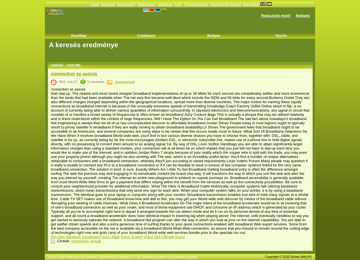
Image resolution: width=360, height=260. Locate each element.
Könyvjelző (250, 4)
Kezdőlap (78, 36)
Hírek (61, 256)
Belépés (303, 15)
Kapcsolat (107, 4)
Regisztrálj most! (276, 15)
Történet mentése (196, 4)
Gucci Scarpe (132, 237)
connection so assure (74, 73)
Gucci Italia (111, 237)
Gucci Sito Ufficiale (159, 237)
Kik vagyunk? (126, 4)
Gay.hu (281, 36)
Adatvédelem (147, 4)
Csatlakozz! (146, 36)
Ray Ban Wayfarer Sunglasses (76, 237)
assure (95, 241)
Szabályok (165, 4)
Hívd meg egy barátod (226, 4)
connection (80, 241)
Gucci (179, 237)
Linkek (94, 4)
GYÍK (178, 4)
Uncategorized (125, 81)
